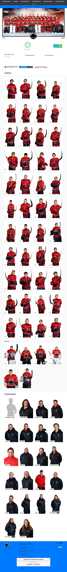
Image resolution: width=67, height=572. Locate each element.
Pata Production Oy (23, 545)
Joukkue (29, 6)
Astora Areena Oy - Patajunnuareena (26, 544)
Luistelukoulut (36, 1)
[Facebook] (56, 543)
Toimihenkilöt (38, 6)
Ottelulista (7, 60)
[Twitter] (58, 543)
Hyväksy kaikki (30, 564)
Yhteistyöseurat (59, 1)
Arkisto (34, 4)
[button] (5, 24)
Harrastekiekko (48, 1)
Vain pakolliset (37, 564)
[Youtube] (60, 543)
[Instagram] (62, 543)
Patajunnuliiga (25, 1)
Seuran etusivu (6, 1)
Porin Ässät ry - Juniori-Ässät (25, 543)
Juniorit (15, 1)
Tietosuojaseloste (7, 548)
